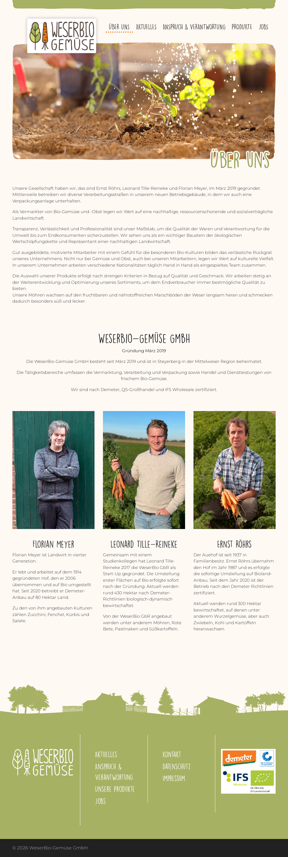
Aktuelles (146, 27)
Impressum (174, 778)
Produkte (242, 27)
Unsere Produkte (115, 788)
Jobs (263, 27)
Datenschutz (177, 766)
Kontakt (172, 754)
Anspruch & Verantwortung (194, 27)
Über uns (119, 27)
